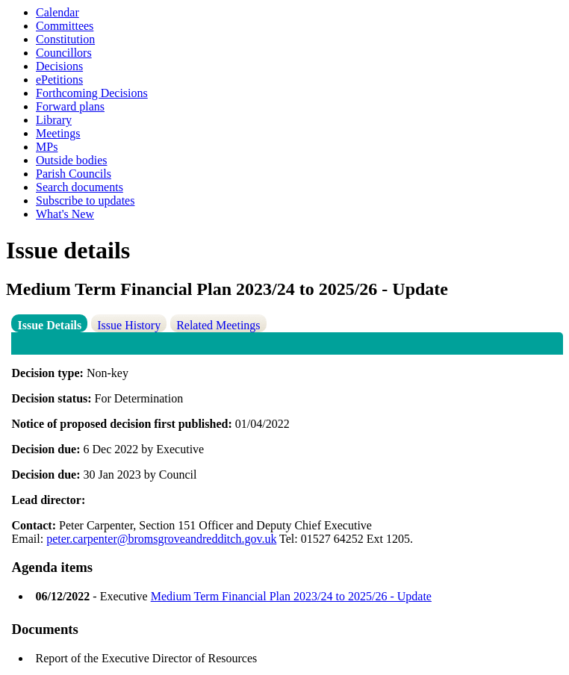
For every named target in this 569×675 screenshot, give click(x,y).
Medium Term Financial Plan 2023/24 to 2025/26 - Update (291, 596)
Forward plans (70, 106)
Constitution (65, 39)
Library (54, 119)
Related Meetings (218, 325)
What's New (65, 214)
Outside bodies (72, 160)
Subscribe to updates (85, 200)
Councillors (64, 52)
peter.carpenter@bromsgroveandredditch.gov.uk (161, 538)
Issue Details (49, 325)
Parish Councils (73, 173)
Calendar (57, 12)
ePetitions (59, 79)
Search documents (79, 187)
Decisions (59, 66)
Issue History (129, 325)
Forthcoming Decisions (92, 93)
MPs (46, 146)
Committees (64, 25)
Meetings (58, 133)
